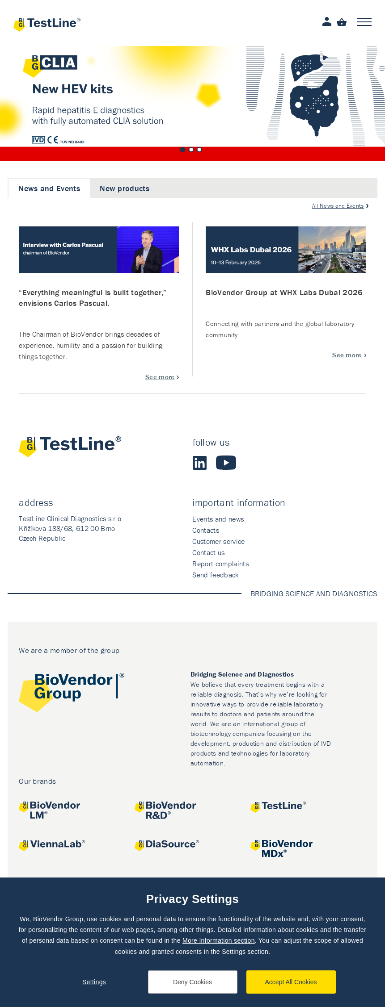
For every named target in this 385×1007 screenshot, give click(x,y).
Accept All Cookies (291, 982)
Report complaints (220, 563)
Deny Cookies (192, 982)
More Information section (218, 940)
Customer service (218, 541)
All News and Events (338, 206)
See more (160, 376)
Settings (94, 982)
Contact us (208, 552)
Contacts (205, 530)
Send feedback (215, 574)
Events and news (218, 518)
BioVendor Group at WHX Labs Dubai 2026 (284, 292)
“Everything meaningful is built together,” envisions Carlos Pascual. (92, 297)
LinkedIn (200, 462)
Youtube (226, 462)
